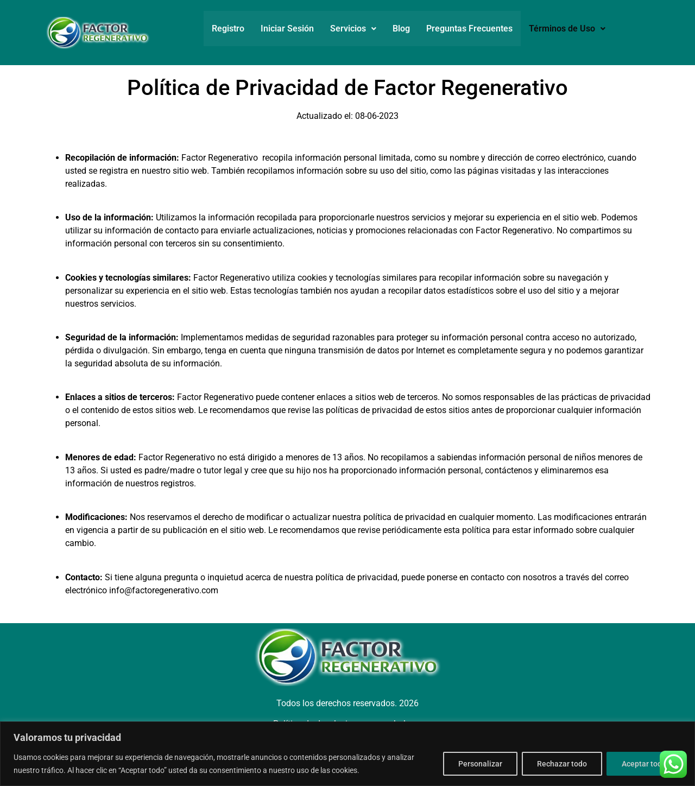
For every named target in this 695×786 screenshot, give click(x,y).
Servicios (353, 28)
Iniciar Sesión (287, 28)
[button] (353, 29)
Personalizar (478, 763)
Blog (401, 28)
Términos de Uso (567, 28)
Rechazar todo (560, 763)
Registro (228, 28)
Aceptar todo (643, 763)
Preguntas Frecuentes (469, 28)
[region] (347, 753)
